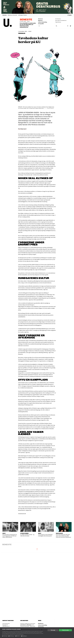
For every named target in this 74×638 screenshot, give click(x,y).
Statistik (19, 635)
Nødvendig (5, 635)
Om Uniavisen (58, 18)
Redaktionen (40, 623)
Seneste (26, 19)
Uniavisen (4, 15)
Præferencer (12, 635)
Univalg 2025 (41, 23)
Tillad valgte (53, 630)
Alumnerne (40, 18)
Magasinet (40, 20)
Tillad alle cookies (65, 630)
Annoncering (41, 626)
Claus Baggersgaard (22, 128)
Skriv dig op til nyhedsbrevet (60, 20)
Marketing (24, 635)
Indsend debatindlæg (42, 22)
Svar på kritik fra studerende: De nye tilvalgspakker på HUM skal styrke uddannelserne (28, 25)
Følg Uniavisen (58, 22)
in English (69, 15)
